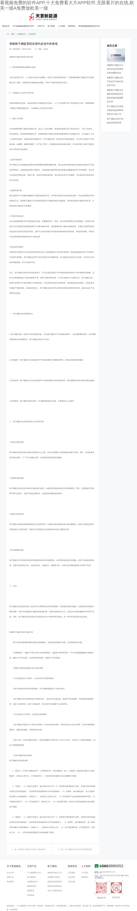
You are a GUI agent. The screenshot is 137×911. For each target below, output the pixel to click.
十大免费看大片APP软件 (37, 864)
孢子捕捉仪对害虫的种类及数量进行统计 (81, 841)
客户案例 (85, 16)
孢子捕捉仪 (31, 869)
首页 (13, 26)
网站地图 (3, 909)
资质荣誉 (10, 873)
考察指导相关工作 (54, 864)
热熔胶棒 (110, 897)
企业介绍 (10, 864)
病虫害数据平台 (99, 897)
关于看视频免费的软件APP (58, 16)
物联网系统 (31, 878)
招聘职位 (84, 869)
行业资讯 (32, 26)
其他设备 (30, 887)
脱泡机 (40, 897)
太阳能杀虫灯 (32, 873)
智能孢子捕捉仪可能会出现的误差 (31, 841)
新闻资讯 (106, 16)
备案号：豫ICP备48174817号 (118, 904)
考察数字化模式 (53, 869)
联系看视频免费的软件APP (123, 16)
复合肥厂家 (86, 897)
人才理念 (84, 864)
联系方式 (98, 864)
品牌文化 (10, 869)
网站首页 (40, 16)
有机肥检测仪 (61, 897)
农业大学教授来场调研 (56, 882)
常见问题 (71, 873)
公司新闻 (71, 864)
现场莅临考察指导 (54, 873)
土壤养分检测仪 (74, 897)
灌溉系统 (30, 882)
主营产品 (75, 16)
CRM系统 (14, 901)
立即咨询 (98, 869)
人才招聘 (95, 16)
